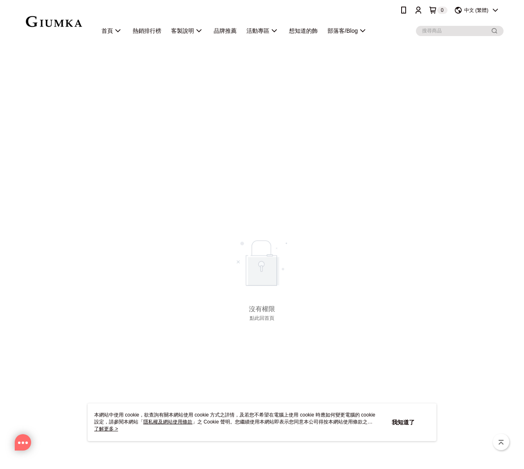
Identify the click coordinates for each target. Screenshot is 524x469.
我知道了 (403, 422)
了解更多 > (106, 429)
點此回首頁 (262, 318)
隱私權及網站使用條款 (167, 422)
